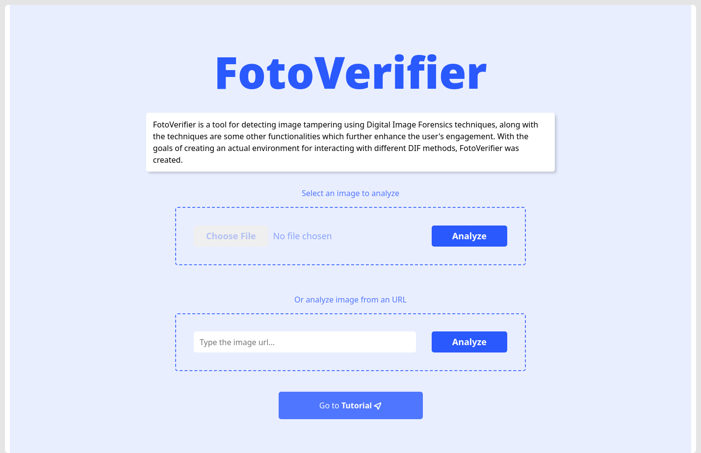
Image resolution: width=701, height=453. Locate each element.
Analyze (469, 236)
